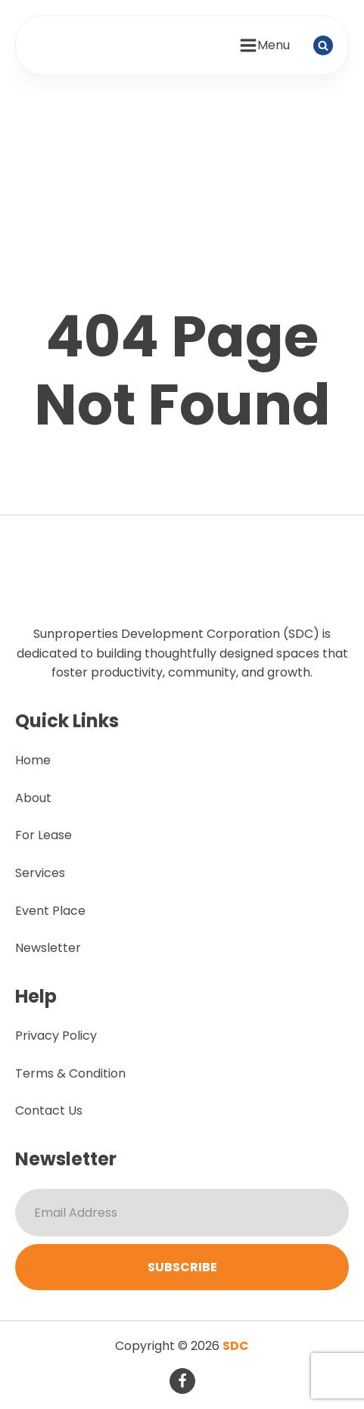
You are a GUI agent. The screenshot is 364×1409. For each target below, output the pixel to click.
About (33, 798)
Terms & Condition (70, 1073)
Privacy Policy (56, 1035)
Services (40, 873)
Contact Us (48, 1110)
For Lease (43, 835)
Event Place (50, 910)
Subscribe (182, 1267)
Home (33, 760)
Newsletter (48, 947)
